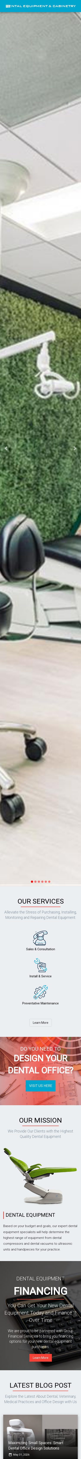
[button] (6, 448)
